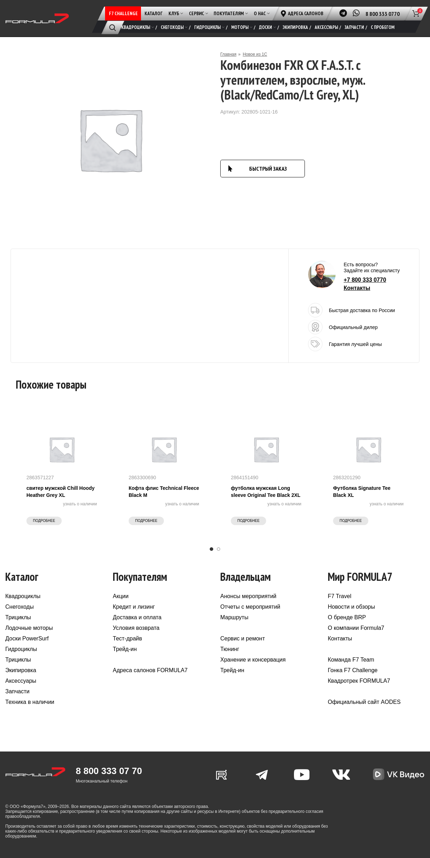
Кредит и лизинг (134, 607)
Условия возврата (136, 628)
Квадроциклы (23, 596)
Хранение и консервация (252, 660)
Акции (121, 596)
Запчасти (17, 691)
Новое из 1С (255, 54)
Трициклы (18, 617)
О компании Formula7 (356, 628)
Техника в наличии (29, 702)
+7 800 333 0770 (365, 280)
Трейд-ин (125, 649)
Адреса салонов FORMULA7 (150, 670)
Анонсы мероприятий (248, 596)
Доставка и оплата (137, 617)
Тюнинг (229, 649)
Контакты (357, 288)
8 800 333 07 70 (109, 771)
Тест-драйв (127, 638)
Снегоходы (19, 607)
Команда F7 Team (351, 660)
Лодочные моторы (29, 628)
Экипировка (20, 670)
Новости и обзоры (351, 607)
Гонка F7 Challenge (352, 670)
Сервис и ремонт (242, 638)
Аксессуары (20, 681)
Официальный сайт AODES (364, 702)
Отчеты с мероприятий (250, 607)
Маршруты (234, 617)
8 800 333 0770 (383, 13)
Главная (228, 54)
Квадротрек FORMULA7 (359, 681)
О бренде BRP (347, 617)
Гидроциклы (21, 649)
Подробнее (44, 521)
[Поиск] (112, 27)
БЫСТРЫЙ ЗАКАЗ (268, 168)
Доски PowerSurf (27, 638)
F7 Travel (339, 596)
